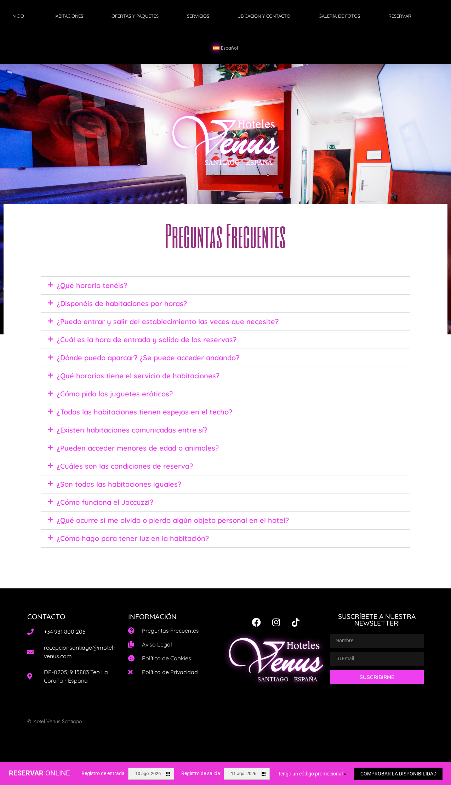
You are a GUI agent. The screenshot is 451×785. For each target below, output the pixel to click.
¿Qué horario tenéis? (92, 285)
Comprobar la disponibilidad (398, 773)
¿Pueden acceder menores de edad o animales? (138, 448)
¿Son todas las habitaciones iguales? (119, 484)
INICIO (17, 16)
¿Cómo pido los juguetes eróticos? (115, 393)
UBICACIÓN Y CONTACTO (264, 16)
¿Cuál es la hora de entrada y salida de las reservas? (146, 339)
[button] (225, 285)
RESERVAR (399, 16)
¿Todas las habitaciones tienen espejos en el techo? (144, 411)
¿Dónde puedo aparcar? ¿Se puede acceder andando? (148, 357)
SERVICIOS (198, 16)
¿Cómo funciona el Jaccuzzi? (105, 502)
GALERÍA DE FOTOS (339, 16)
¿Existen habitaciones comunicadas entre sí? (132, 429)
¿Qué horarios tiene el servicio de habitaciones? (138, 375)
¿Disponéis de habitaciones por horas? (122, 303)
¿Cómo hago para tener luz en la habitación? (133, 538)
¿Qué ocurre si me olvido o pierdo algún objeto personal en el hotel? (173, 520)
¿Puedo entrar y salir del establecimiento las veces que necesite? (168, 321)
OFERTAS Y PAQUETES (135, 16)
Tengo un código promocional (312, 773)
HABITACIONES (67, 16)
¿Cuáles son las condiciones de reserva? (125, 466)
